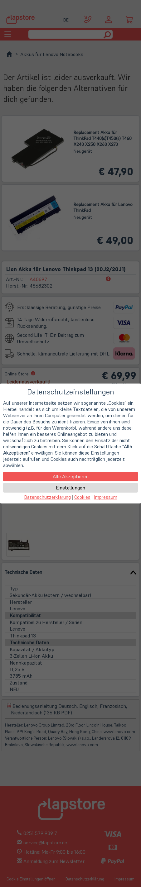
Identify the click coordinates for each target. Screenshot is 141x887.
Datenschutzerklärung (47, 497)
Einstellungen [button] (70, 487)
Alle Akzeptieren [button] (71, 476)
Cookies (82, 497)
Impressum (105, 497)
